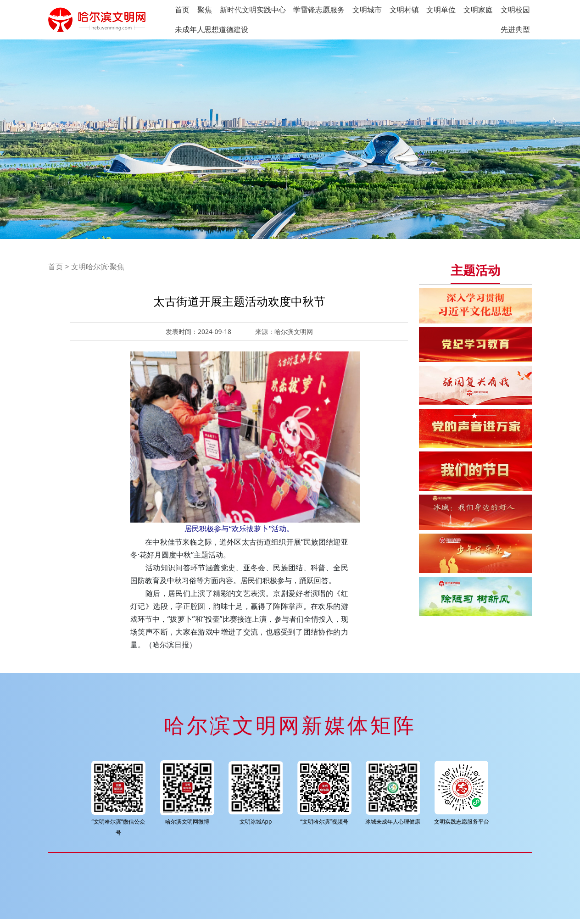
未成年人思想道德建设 (211, 29)
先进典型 (515, 29)
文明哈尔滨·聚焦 (97, 267)
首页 (182, 10)
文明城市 (367, 10)
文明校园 (515, 10)
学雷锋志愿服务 (319, 10)
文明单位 (441, 10)
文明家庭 (478, 10)
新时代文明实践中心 (253, 10)
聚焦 (204, 10)
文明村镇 (404, 10)
